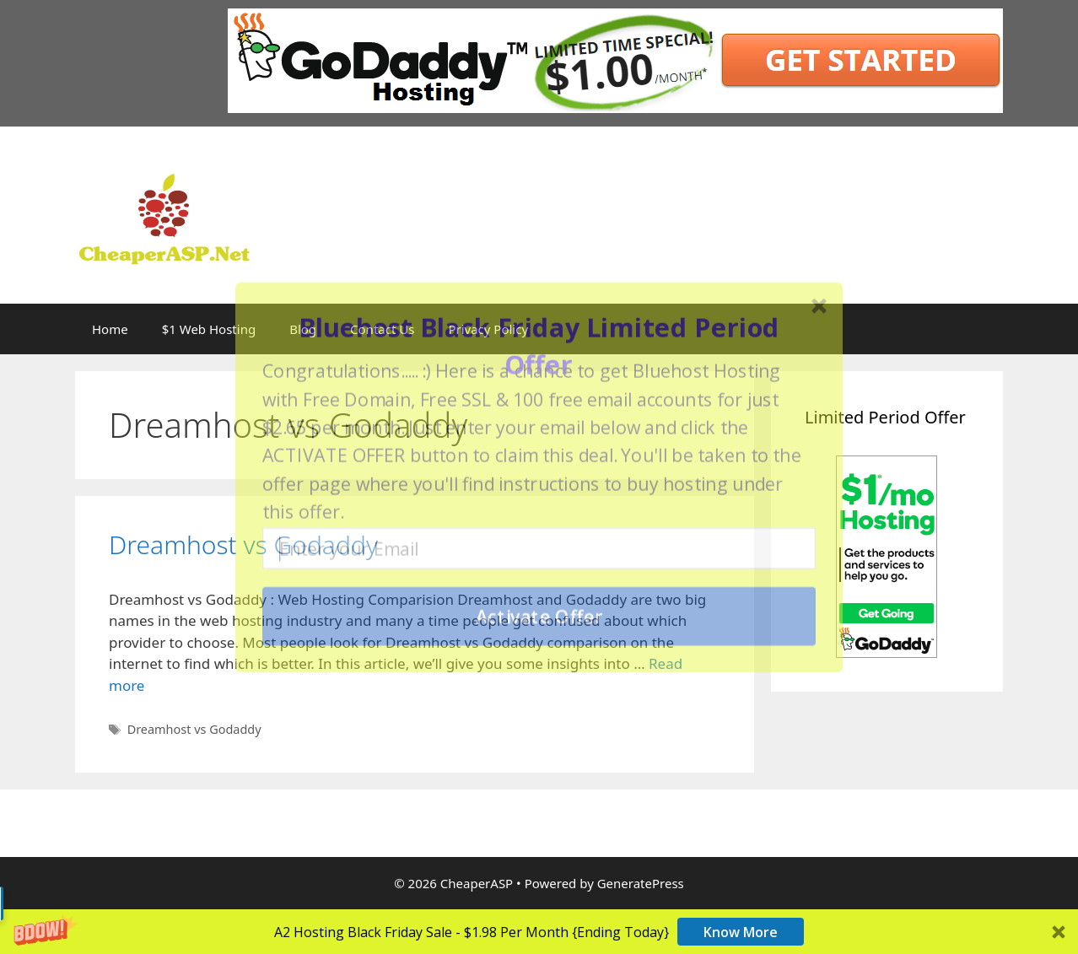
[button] (539, 346)
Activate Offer (539, 616)
